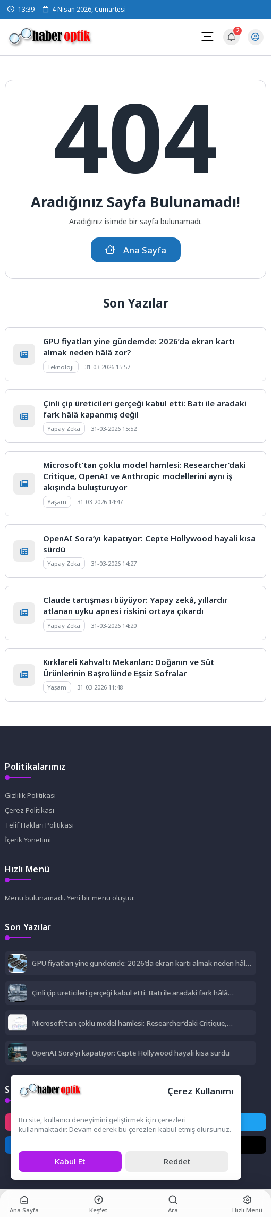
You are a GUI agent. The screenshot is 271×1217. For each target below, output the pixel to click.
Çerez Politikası (29, 810)
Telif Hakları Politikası (39, 825)
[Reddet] (176, 1161)
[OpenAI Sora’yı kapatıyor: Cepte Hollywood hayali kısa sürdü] (17, 1053)
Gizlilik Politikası (30, 795)
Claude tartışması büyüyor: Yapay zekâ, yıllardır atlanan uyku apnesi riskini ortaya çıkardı (135, 605)
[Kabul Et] (70, 1161)
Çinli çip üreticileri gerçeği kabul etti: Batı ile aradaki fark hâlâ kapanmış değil (130, 993)
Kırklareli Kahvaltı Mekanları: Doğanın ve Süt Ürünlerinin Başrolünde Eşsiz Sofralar (128, 667)
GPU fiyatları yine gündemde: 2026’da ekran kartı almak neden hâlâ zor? (141, 963)
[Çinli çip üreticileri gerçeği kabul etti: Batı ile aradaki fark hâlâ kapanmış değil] (17, 994)
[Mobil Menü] (207, 37)
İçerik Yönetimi (28, 840)
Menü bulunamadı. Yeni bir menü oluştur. (70, 898)
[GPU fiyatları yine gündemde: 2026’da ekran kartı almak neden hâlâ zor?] (17, 964)
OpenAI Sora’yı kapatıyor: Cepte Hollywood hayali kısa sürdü (131, 1053)
